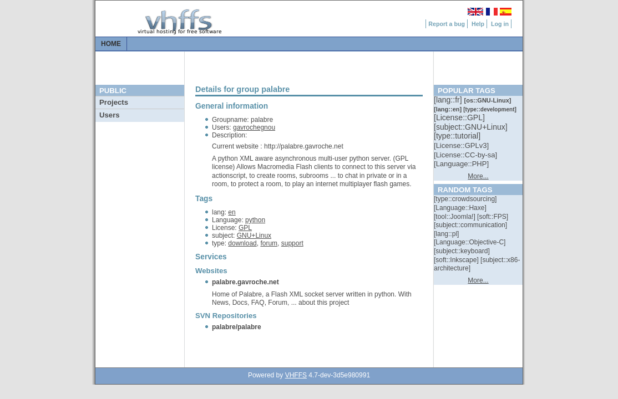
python (255, 220)
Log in (500, 24)
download (242, 243)
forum (268, 243)
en (231, 212)
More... (478, 176)
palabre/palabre (236, 327)
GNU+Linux (254, 235)
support (292, 243)
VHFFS (296, 375)
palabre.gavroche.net (245, 282)
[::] (449, 99)
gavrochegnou (254, 127)
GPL (245, 228)
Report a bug (446, 24)
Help (478, 24)
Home (111, 44)
